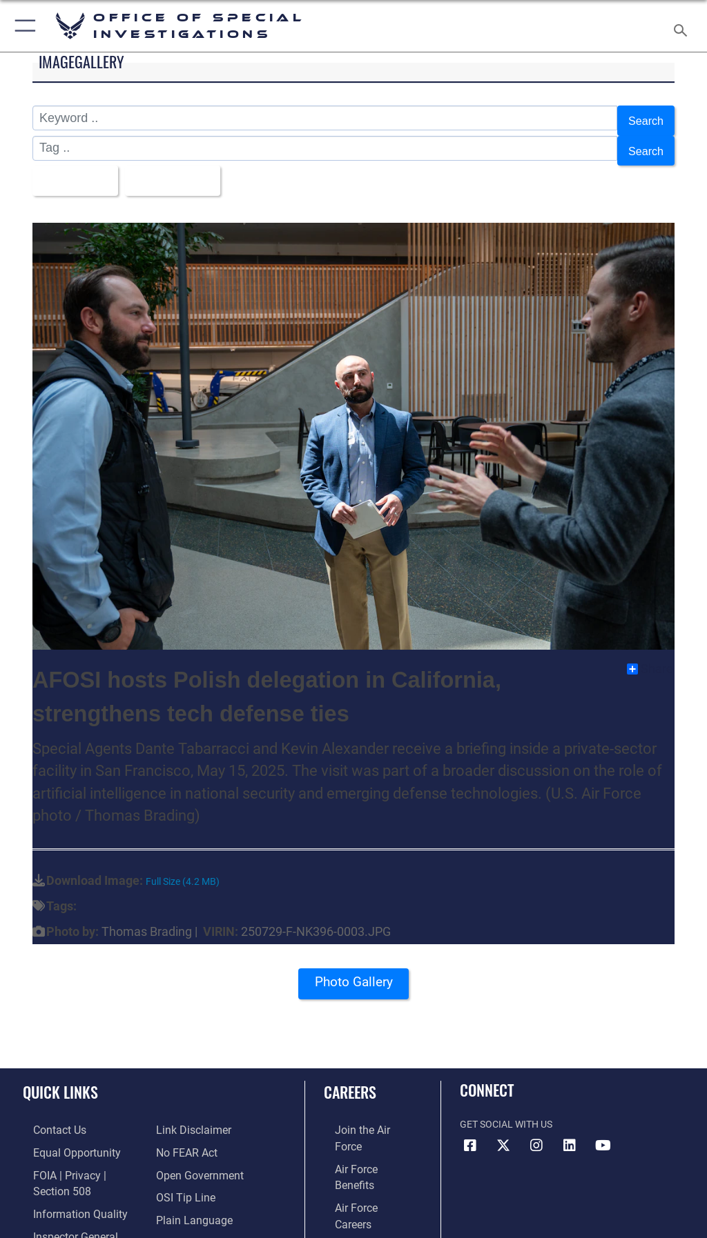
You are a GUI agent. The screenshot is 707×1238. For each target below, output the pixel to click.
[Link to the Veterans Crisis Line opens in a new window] (198, 1219)
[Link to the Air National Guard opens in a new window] (363, 1198)
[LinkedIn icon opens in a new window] (569, 1130)
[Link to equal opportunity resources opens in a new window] (62, 1135)
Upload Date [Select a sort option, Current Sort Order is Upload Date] (180, 168)
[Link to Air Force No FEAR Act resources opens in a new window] (183, 1113)
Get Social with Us (506, 1109)
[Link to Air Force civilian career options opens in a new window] (355, 1219)
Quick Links (60, 1076)
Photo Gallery (353, 971)
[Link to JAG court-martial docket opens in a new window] (78, 1219)
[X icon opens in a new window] (503, 1130)
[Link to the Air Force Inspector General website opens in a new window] (61, 1198)
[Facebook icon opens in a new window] (470, 1130)
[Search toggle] (683, 26)
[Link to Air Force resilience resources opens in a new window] (177, 1198)
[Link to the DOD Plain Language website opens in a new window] (189, 1177)
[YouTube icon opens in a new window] (602, 1130)
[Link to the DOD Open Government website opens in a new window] (195, 1135)
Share (650, 653)
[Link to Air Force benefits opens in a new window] (361, 1135)
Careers (350, 1076)
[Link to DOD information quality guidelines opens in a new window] (64, 1177)
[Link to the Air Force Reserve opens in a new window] (361, 1177)
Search (644, 119)
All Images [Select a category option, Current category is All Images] (74, 168)
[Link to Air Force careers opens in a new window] (360, 1155)
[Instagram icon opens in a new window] (536, 1130)
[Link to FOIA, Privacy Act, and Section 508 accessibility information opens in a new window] (81, 1155)
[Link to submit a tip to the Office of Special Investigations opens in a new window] (181, 1155)
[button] (22, 26)
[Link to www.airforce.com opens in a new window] (361, 1113)
